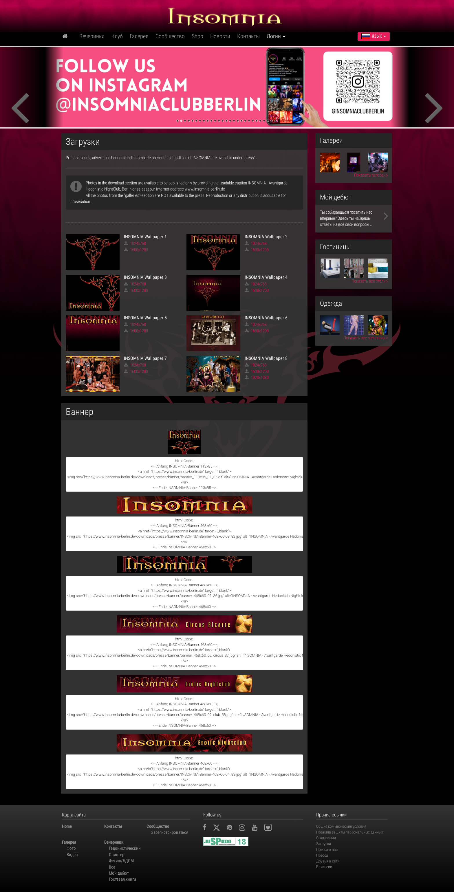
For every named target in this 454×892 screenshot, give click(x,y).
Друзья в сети (327, 861)
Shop (197, 36)
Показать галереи (371, 175)
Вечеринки (92, 36)
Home (67, 826)
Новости (220, 36)
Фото (71, 848)
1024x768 (135, 243)
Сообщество (170, 36)
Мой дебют (119, 873)
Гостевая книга (122, 879)
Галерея (139, 36)
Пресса (322, 855)
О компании (326, 838)
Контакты (248, 36)
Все (112, 867)
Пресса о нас (327, 849)
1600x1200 (136, 249)
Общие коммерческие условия (341, 826)
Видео (72, 854)
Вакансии (324, 866)
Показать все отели (370, 281)
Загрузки (323, 843)
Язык (373, 36)
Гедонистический (125, 848)
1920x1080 (257, 377)
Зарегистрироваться (169, 832)
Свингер (116, 854)
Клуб (117, 36)
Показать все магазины (365, 337)
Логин (276, 36)
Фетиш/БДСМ (121, 860)
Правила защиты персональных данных (349, 832)
